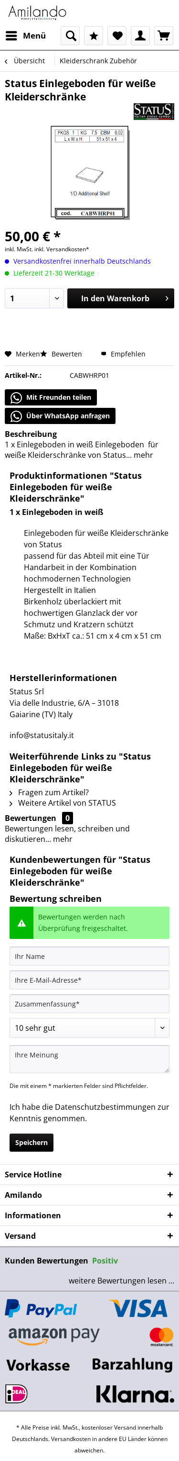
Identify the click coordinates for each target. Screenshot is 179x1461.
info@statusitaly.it (42, 735)
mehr (142, 455)
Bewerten (62, 353)
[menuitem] (25, 35)
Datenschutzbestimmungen (105, 1107)
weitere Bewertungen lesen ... (121, 1280)
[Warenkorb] (163, 35)
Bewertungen (30, 818)
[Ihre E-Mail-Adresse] (89, 979)
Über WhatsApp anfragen (60, 416)
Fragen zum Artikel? (49, 792)
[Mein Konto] (140, 35)
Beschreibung (31, 434)
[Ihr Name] (89, 956)
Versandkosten (71, 1439)
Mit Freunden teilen (51, 398)
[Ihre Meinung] (89, 1059)
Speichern (31, 1142)
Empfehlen (123, 353)
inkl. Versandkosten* (61, 249)
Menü (26, 34)
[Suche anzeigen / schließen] (70, 35)
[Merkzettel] (116, 35)
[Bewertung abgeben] (89, 1028)
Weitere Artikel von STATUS (63, 803)
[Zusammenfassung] (89, 1003)
